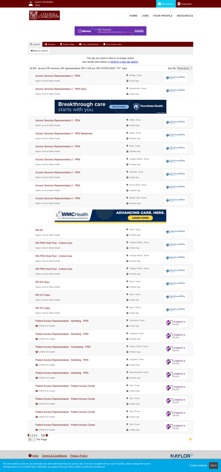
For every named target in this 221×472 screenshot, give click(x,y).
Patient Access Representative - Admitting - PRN (61, 321)
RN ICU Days (42, 295)
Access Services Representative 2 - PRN (57, 76)
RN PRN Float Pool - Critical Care (53, 243)
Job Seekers (166, 4)
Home (134, 15)
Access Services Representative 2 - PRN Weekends (63, 133)
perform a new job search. (124, 62)
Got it (213, 465)
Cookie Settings (198, 465)
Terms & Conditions (54, 455)
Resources (185, 15)
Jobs (145, 15)
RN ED (39, 230)
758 (43, 435)
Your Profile (163, 15)
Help (34, 455)
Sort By (172, 68)
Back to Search (39, 51)
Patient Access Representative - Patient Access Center (65, 386)
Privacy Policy (79, 455)
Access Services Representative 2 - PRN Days (60, 89)
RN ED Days (42, 282)
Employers (185, 4)
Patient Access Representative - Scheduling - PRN (62, 347)
